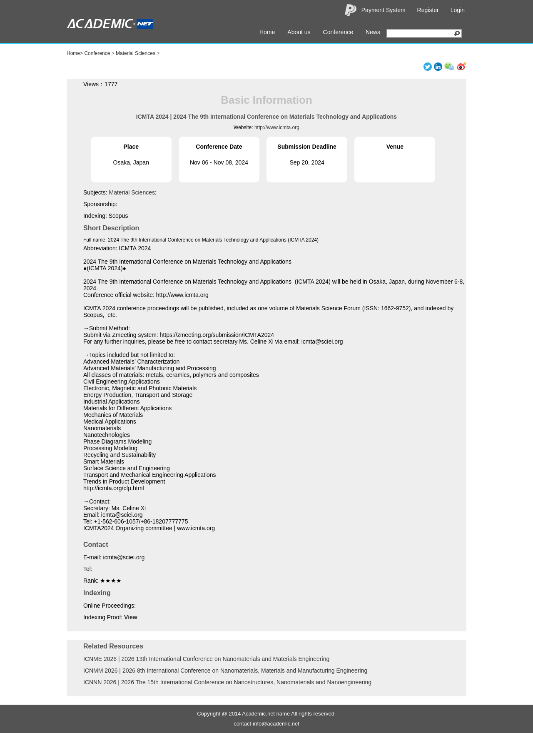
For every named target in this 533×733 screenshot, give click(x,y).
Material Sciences (135, 53)
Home (267, 32)
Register (428, 10)
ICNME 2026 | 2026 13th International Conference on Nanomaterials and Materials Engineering (206, 659)
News (373, 32)
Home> (75, 53)
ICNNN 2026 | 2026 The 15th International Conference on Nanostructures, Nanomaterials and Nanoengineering (227, 682)
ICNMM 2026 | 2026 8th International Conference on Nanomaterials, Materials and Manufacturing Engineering (225, 670)
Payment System (383, 10)
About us (298, 32)
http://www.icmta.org (276, 127)
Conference (338, 32)
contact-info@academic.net (266, 724)
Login (458, 10)
